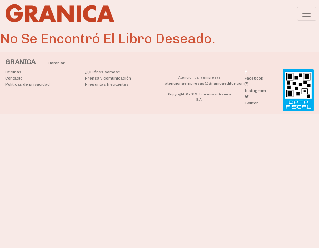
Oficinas (13, 72)
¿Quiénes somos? (102, 72)
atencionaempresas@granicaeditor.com (205, 83)
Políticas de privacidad (27, 84)
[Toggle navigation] (306, 14)
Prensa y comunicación (108, 78)
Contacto (14, 78)
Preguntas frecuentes (107, 84)
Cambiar (56, 63)
